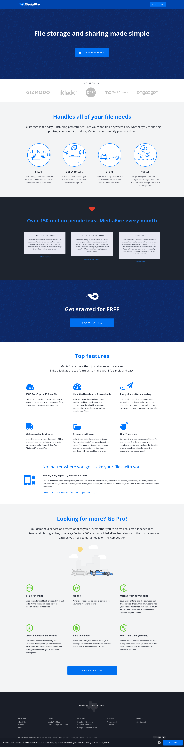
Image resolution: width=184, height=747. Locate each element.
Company (22, 718)
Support (140, 718)
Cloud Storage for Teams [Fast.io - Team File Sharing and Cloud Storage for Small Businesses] (58, 725)
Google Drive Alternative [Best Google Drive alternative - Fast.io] (87, 727)
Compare (81, 718)
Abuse (81, 738)
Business (110, 725)
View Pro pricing (92, 670)
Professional (112, 722)
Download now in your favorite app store (66, 492)
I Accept (173, 742)
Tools (50, 718)
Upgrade (110, 718)
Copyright (74, 738)
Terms (54, 738)
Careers (21, 725)
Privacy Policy (64, 738)
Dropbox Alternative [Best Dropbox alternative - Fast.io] (85, 722)
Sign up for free (92, 322)
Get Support (141, 722)
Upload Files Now (94, 52)
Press (20, 727)
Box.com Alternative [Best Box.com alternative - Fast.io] (85, 725)
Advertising (46, 738)
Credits (88, 738)
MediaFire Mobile (55, 722)
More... (95, 738)
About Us (22, 722)
